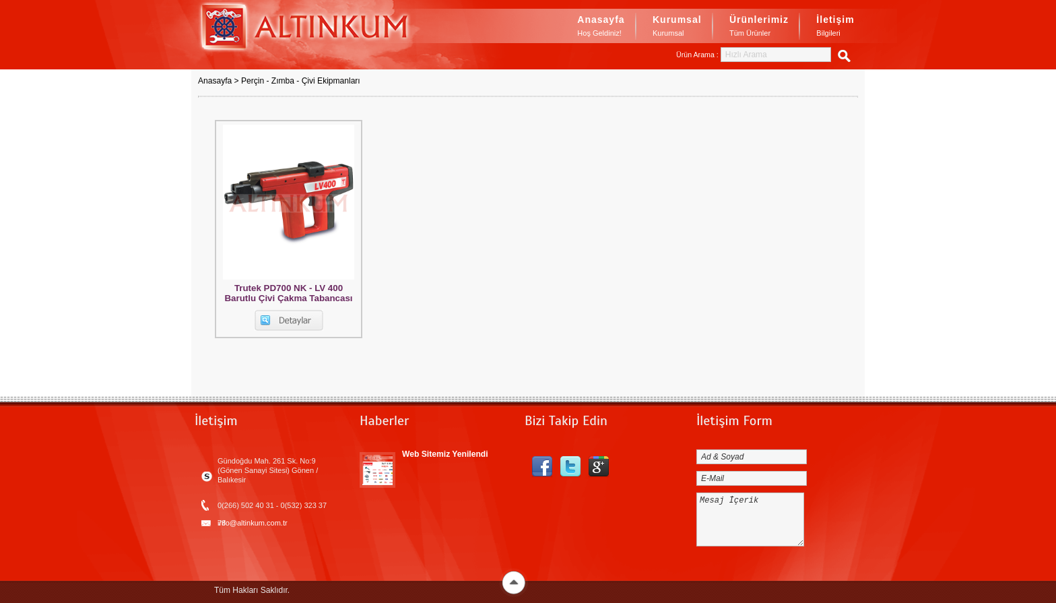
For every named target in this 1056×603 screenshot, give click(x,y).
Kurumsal (677, 27)
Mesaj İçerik (750, 519)
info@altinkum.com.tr (253, 523)
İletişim (835, 27)
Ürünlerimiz (759, 27)
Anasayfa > (219, 81)
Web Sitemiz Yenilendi (445, 454)
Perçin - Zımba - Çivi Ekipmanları (300, 81)
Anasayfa (600, 27)
